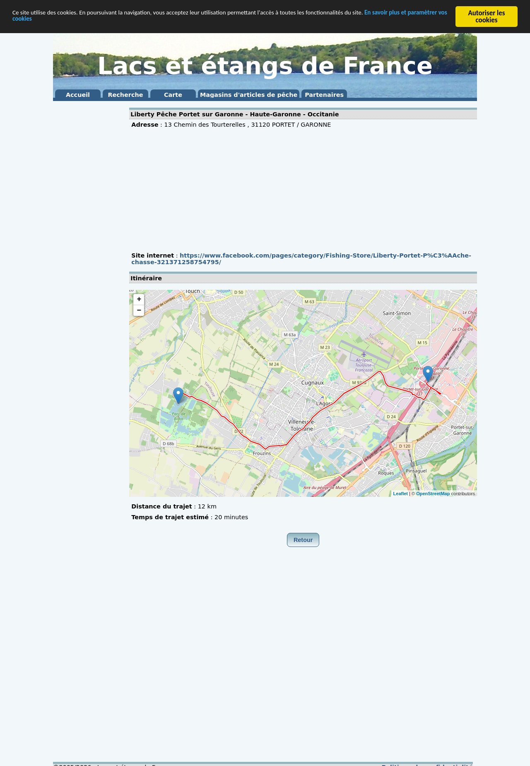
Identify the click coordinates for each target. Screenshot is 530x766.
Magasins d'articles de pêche (248, 95)
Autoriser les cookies (486, 16)
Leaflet (400, 493)
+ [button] (139, 299)
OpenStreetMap (433, 493)
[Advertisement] (86, 228)
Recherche (125, 95)
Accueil (78, 95)
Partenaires (324, 95)
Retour (303, 540)
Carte (173, 95)
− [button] (139, 311)
